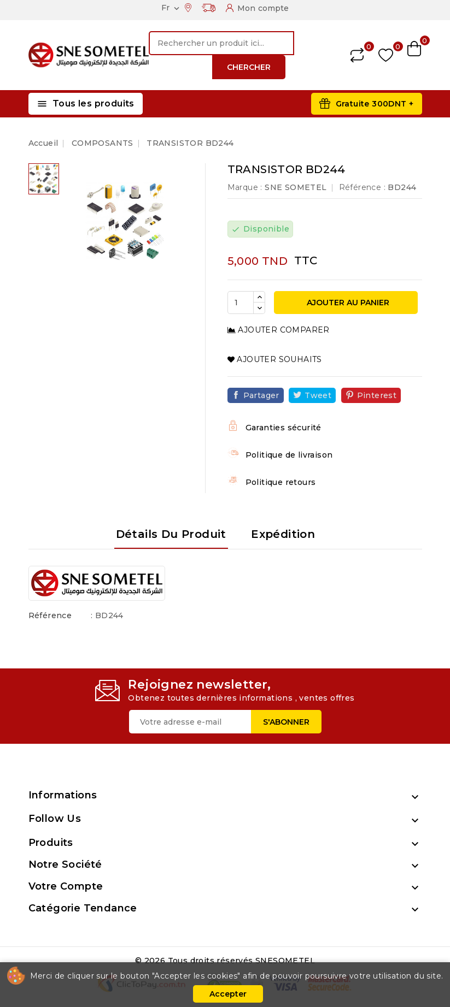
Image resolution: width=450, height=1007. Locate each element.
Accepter (228, 994)
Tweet (318, 395)
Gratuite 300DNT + (375, 104)
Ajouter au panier (347, 302)
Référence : (362, 187)
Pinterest (377, 395)
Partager (261, 395)
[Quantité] (240, 302)
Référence (50, 615)
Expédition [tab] (283, 534)
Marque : (244, 187)
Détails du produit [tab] (171, 534)
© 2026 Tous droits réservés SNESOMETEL (225, 960)
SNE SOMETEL (295, 187)
